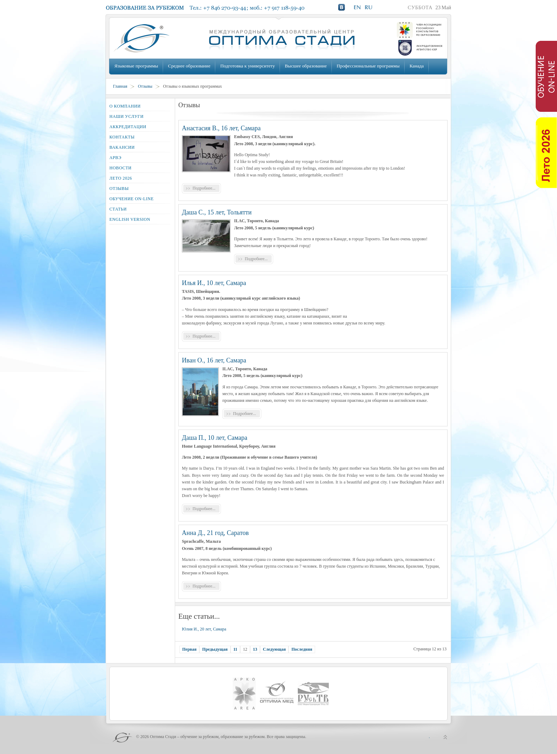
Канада (417, 66)
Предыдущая (214, 649)
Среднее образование (189, 66)
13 (255, 649)
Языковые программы (136, 66)
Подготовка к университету (247, 66)
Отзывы (145, 86)
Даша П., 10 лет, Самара (214, 437)
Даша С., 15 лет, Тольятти (217, 212)
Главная (120, 86)
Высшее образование (306, 66)
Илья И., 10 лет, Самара (214, 282)
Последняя (301, 649)
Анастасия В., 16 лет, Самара (221, 128)
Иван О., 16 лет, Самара (214, 360)
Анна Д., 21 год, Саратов (215, 532)
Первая (189, 649)
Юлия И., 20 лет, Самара (204, 629)
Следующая (274, 649)
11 (235, 649)
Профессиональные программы (368, 66)
